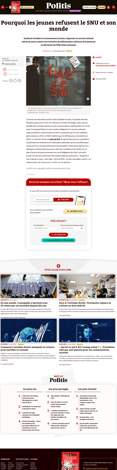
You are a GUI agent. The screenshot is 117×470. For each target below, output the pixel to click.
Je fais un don (19, 429)
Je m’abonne (18, 433)
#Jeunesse (99, 79)
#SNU (104, 79)
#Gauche (32, 431)
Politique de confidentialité (73, 457)
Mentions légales (31, 457)
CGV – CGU (59, 457)
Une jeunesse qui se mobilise (106, 65)
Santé (9, 433)
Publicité (87, 457)
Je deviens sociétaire (21, 431)
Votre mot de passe (66, 225)
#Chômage (33, 435)
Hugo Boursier (47, 51)
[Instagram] (52, 463)
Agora (2, 427)
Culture (65, 11)
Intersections (75, 11)
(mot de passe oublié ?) (78, 225)
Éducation (10, 431)
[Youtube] (46, 463)
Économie (10, 429)
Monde (3, 438)
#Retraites (33, 433)
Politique (39, 11)
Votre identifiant (38, 225)
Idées (60, 11)
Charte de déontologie (46, 457)
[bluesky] (40, 463)
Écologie (47, 11)
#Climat (32, 427)
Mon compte (19, 440)
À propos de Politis (20, 438)
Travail (9, 427)
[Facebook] (35, 463)
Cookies (95, 457)
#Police (32, 429)
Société (54, 11)
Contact (20, 457)
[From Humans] (57, 464)
